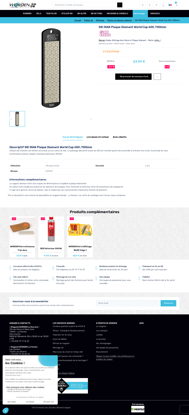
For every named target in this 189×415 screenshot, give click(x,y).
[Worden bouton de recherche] (119, 4)
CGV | (34, 408)
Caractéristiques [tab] (73, 137)
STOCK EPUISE (111, 51)
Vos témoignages (103, 343)
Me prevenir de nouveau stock (133, 76)
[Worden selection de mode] (163, 5)
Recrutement (102, 352)
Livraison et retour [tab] (98, 137)
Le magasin (101, 326)
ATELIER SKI (67, 13)
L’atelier (99, 335)
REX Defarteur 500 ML (51, 248)
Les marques (101, 331)
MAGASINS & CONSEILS (117, 13)
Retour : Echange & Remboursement (69, 331)
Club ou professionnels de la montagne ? (70, 360)
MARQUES (155, 13)
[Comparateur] (156, 5)
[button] (142, 5)
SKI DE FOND (96, 13)
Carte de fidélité (60, 339)
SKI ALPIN (81, 13)
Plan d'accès (14, 334)
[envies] (149, 5)
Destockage (139, 13)
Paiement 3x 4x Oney (62, 335)
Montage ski (58, 348)
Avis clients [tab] (120, 137)
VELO (38, 13)
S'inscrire (168, 303)
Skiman (102, 40)
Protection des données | (46, 408)
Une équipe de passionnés (107, 348)
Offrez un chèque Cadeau (64, 373)
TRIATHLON (51, 13)
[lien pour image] (51, 68)
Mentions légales (64, 408)
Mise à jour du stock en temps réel (68, 352)
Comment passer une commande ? (68, 356)
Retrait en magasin (61, 343)
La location (101, 339)
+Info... (157, 40)
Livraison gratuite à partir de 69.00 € (69, 326)
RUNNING (27, 13)
